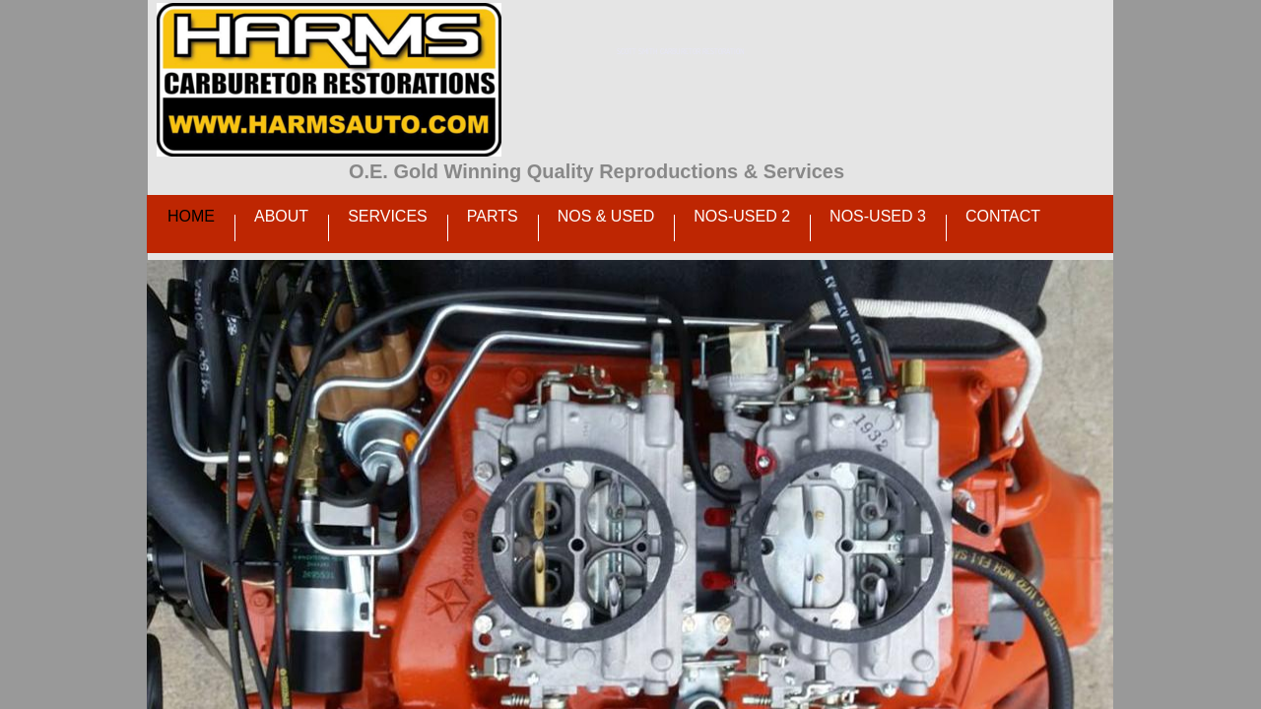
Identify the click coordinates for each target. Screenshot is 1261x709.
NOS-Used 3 (878, 216)
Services (388, 216)
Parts (492, 216)
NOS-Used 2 (742, 216)
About (281, 216)
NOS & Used (606, 216)
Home (191, 216)
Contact (1002, 216)
